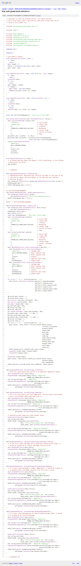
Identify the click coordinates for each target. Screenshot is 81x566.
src (55, 9)
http (64, 9)
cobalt (4, 9)
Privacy (16, 563)
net (59, 9)
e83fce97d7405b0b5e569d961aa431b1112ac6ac (33, 9)
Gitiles (11, 563)
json (77, 563)
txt (73, 563)
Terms (21, 563)
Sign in (77, 3)
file (38, 15)
